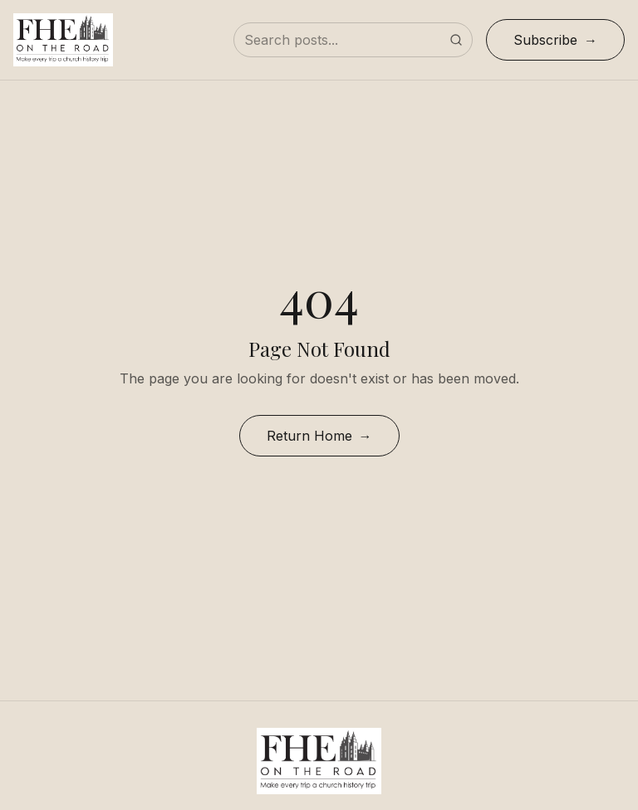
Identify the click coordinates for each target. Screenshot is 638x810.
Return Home (309, 435)
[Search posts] (353, 39)
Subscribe (545, 40)
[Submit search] (456, 39)
